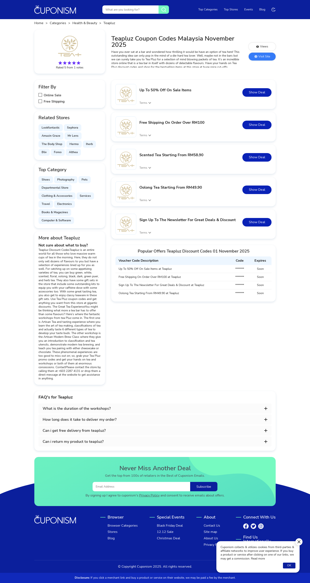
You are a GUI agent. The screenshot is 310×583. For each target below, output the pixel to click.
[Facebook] (246, 526)
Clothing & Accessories (57, 196)
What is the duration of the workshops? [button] (77, 408)
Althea (73, 152)
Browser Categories (123, 526)
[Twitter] (253, 526)
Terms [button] (143, 103)
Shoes (46, 180)
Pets (85, 180)
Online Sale (52, 95)
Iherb (89, 144)
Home (38, 23)
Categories (58, 23)
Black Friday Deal (170, 526)
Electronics (64, 204)
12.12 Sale (165, 532)
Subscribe (203, 486)
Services (85, 196)
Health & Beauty (84, 23)
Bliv (44, 152)
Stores (113, 532)
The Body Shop (52, 144)
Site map (210, 532)
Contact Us (212, 526)
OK (289, 565)
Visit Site (262, 56)
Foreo (58, 152)
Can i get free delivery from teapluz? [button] (74, 430)
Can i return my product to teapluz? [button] (73, 441)
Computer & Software (56, 220)
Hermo (74, 144)
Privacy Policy (149, 495)
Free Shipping (54, 101)
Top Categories (208, 9)
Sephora (72, 128)
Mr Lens (73, 136)
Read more (258, 559)
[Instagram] (261, 526)
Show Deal (257, 92)
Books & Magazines (55, 212)
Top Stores (231, 9)
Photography (65, 180)
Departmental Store (55, 188)
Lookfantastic (51, 128)
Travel (46, 204)
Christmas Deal (168, 538)
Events (248, 9)
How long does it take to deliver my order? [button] (80, 419)
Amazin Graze (51, 136)
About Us (211, 538)
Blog (262, 9)
